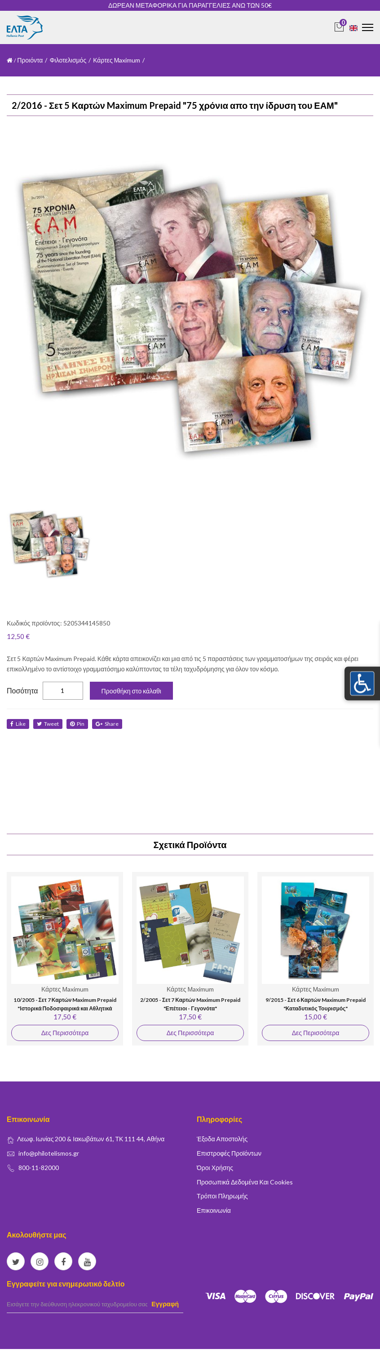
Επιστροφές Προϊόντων (229, 1153)
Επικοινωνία (214, 1210)
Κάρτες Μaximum (116, 60)
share (107, 723)
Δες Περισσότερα (64, 1032)
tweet (48, 723)
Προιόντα (30, 60)
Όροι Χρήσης (215, 1167)
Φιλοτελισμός (67, 60)
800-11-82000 (38, 1167)
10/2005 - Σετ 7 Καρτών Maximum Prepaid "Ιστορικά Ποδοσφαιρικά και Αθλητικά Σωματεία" (65, 1008)
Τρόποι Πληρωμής (222, 1196)
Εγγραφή (165, 1304)
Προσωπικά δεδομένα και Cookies (245, 1182)
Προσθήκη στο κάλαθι (131, 691)
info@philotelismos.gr (48, 1153)
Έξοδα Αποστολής (222, 1139)
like (18, 723)
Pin (77, 723)
